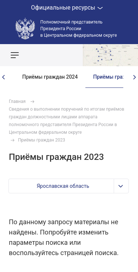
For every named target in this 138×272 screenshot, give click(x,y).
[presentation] (3, 77)
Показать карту (110, 55)
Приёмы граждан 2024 (50, 77)
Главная (17, 101)
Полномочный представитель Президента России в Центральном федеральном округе (78, 28)
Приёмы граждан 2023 (41, 140)
